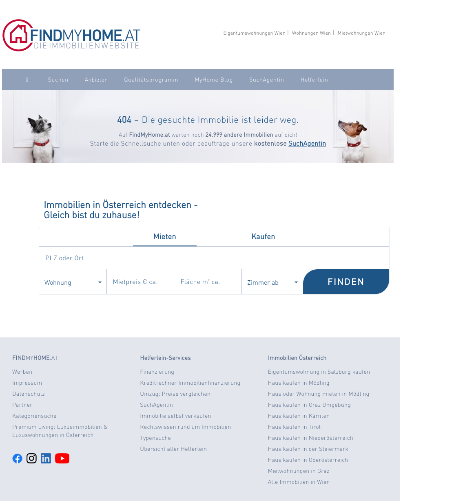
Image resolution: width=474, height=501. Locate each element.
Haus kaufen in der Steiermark (308, 448)
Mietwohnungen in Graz (299, 470)
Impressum (27, 382)
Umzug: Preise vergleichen (175, 393)
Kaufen (263, 236)
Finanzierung (157, 371)
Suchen (58, 79)
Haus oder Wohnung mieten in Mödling (319, 393)
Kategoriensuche (34, 415)
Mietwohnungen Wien (361, 33)
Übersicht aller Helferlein (173, 448)
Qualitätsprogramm (151, 79)
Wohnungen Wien (311, 33)
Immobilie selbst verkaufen (175, 415)
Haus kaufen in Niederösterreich (310, 437)
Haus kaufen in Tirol (294, 426)
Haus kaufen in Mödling (299, 382)
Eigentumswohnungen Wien (254, 33)
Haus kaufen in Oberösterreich (308, 459)
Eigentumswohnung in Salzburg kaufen (319, 371)
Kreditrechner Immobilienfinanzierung (190, 382)
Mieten (164, 236)
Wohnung (73, 282)
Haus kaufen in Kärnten (299, 415)
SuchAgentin (266, 79)
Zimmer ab (272, 282)
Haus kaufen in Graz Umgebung (309, 404)
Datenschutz (28, 393)
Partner (22, 404)
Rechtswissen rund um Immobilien (185, 426)
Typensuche (155, 437)
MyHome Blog (214, 79)
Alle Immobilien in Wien (299, 481)
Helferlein (314, 79)
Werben (22, 371)
